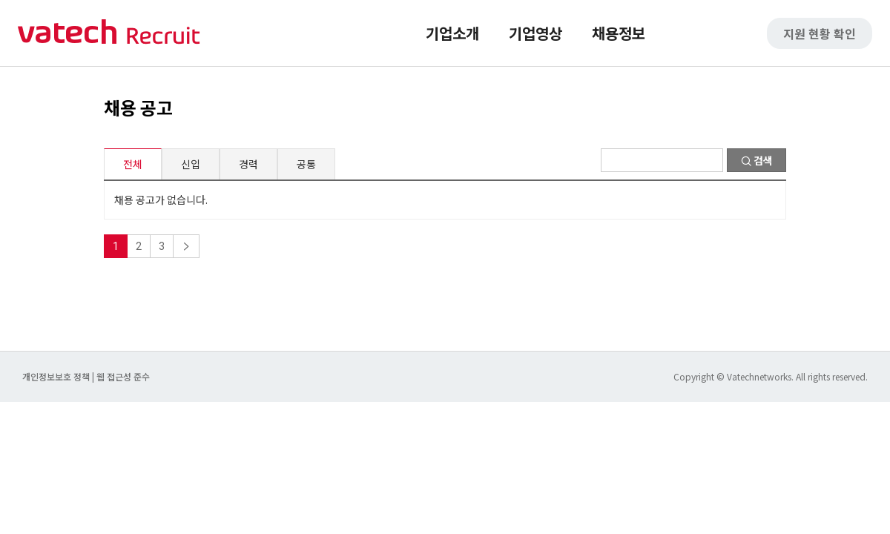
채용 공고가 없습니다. (161, 199)
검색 (757, 160)
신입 (190, 163)
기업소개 (452, 33)
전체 (132, 163)
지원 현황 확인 (819, 33)
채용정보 (618, 33)
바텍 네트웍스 (109, 33)
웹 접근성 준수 (123, 376)
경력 (248, 163)
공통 (306, 163)
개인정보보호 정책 (57, 376)
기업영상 (535, 33)
